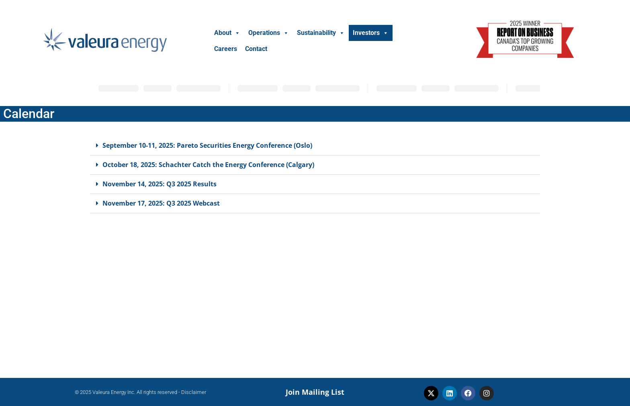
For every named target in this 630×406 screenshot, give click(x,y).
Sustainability (321, 33)
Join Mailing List (315, 392)
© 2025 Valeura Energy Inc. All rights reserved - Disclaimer (140, 392)
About (227, 33)
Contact (256, 49)
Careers (225, 49)
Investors (371, 33)
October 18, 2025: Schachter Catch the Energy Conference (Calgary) (208, 164)
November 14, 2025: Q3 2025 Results (159, 184)
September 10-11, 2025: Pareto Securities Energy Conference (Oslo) (207, 145)
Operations (268, 33)
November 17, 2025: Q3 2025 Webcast (161, 203)
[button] (315, 145)
